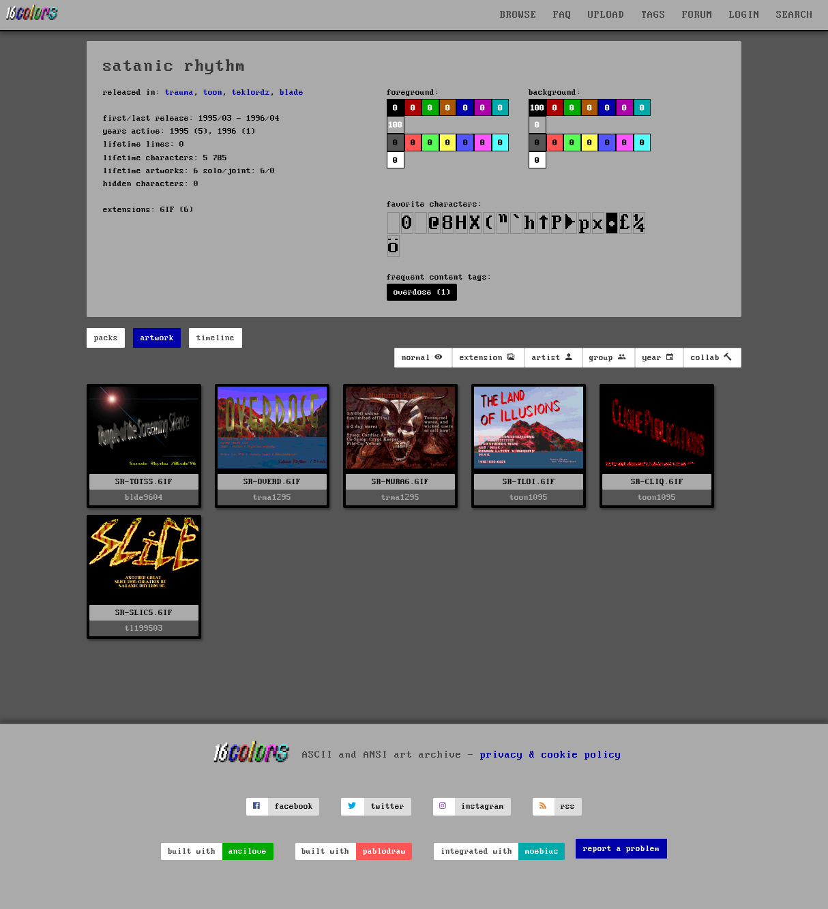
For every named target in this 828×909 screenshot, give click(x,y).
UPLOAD (606, 15)
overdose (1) (422, 292)
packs (106, 337)
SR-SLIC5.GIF (144, 612)
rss (568, 806)
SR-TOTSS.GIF (144, 481)
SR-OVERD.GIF (272, 481)
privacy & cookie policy (550, 754)
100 (395, 125)
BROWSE (518, 15)
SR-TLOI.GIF (529, 481)
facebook (294, 806)
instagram (482, 806)
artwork (157, 337)
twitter (387, 806)
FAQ (562, 15)
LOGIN (744, 15)
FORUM (697, 15)
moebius (542, 851)
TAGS (653, 15)
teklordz (251, 92)
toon (212, 92)
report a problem (621, 848)
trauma (179, 92)
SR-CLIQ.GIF (657, 481)
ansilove (247, 851)
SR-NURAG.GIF (400, 481)
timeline (215, 337)
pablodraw (384, 851)
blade (292, 92)
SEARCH (794, 15)
